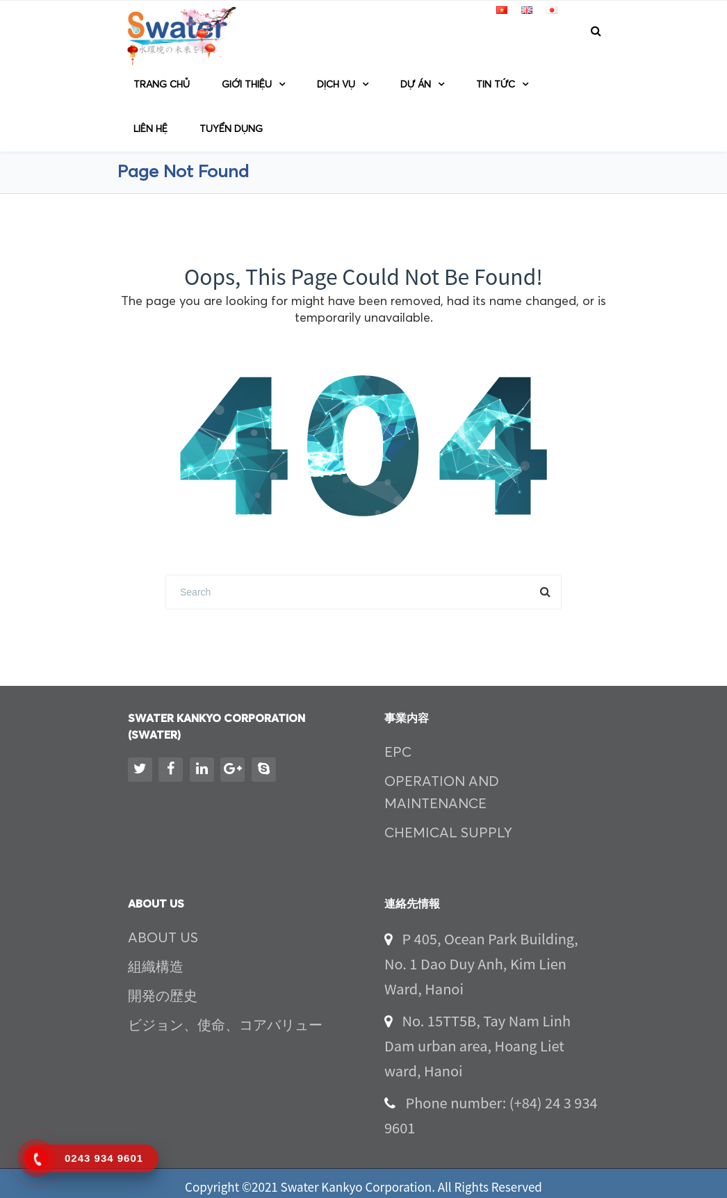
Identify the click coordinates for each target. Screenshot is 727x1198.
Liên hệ (150, 129)
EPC (397, 753)
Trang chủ (161, 85)
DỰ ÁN (415, 85)
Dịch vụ (336, 85)
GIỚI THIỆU (247, 85)
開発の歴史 (162, 996)
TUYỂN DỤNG (231, 129)
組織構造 (155, 967)
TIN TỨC (495, 85)
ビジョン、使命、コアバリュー (225, 1026)
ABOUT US (163, 938)
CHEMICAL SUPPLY (448, 833)
